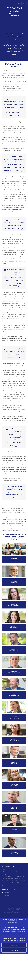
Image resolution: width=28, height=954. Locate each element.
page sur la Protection (18, 938)
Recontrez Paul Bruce (14, 763)
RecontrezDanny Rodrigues (14, 650)
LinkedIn (5, 892)
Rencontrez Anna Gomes (14, 785)
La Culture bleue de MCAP (3, 3)
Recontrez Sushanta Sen (14, 853)
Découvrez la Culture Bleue (14, 559)
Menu (25, 3)
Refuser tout (14, 950)
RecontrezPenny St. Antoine (14, 831)
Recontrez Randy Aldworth (14, 695)
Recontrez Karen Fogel (14, 627)
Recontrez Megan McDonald (14, 718)
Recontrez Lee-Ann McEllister (14, 605)
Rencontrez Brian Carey (14, 808)
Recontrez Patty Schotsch (14, 740)
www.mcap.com (7, 899)
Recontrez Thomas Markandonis (14, 672)
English (19, 3)
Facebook (6, 895)
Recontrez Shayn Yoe (14, 582)
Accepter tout (14, 945)
